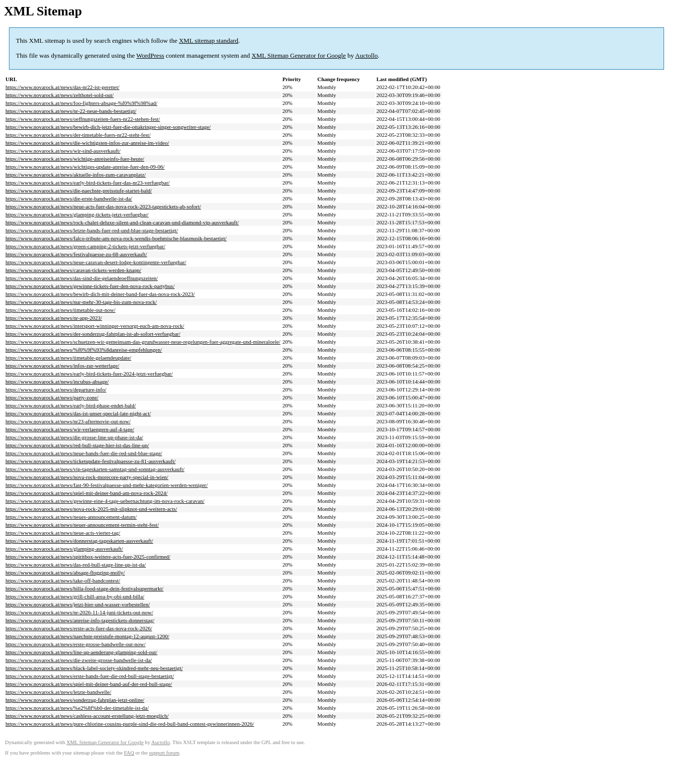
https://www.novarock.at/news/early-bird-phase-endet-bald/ (70, 405)
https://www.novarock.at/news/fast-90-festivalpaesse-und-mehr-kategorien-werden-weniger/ (106, 485)
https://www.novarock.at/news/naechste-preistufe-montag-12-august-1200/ (87, 636)
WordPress (150, 55)
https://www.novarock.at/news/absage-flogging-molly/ (65, 572)
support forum (164, 753)
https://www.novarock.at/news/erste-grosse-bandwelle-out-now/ (75, 644)
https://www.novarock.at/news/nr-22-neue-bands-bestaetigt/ (70, 111)
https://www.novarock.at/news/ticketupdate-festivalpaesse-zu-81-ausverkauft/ (90, 461)
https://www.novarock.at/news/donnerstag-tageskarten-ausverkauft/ (79, 541)
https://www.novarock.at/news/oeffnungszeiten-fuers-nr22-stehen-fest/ (82, 119)
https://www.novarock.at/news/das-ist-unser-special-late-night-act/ (78, 413)
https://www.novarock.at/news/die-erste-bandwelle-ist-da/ (68, 198)
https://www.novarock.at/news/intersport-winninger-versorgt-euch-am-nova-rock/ (94, 326)
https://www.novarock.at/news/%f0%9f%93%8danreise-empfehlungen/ (83, 350)
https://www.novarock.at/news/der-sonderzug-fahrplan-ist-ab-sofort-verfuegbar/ (93, 334)
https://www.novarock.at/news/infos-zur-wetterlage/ (62, 366)
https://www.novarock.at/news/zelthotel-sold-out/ (59, 95)
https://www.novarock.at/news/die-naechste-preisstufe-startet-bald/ (78, 190)
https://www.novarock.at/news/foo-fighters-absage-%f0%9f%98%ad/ (81, 103)
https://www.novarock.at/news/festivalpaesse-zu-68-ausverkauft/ (76, 254)
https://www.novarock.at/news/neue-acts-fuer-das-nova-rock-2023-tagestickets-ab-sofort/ (103, 206)
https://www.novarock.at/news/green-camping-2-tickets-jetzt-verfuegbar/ (85, 246)
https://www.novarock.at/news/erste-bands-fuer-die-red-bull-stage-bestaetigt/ (89, 676)
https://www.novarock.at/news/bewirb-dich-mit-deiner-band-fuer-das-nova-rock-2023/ (100, 294)
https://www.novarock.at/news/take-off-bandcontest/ (62, 580)
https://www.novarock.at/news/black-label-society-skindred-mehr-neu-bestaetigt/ (94, 668)
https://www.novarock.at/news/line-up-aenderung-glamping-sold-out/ (81, 652)
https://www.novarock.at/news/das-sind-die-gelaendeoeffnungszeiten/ (81, 278)
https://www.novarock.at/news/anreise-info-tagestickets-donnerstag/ (79, 620)
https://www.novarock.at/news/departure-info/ (55, 389)
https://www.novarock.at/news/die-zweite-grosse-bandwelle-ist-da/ (78, 660)
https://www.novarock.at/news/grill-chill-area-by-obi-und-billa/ (74, 596)
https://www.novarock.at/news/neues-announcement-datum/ (71, 517)
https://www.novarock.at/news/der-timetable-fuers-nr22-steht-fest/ (78, 135)
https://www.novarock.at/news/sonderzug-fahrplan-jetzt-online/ (74, 700)
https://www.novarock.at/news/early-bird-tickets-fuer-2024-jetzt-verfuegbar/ (89, 374)
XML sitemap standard (208, 40)
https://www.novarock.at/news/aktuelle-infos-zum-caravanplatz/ (75, 175)
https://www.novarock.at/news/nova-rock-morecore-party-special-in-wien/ (86, 477)
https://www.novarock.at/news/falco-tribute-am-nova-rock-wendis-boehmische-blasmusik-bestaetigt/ (116, 238)
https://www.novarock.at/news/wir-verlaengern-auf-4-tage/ (69, 429)
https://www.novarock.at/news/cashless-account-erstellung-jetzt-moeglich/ (87, 716)
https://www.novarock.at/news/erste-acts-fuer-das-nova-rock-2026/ (78, 628)
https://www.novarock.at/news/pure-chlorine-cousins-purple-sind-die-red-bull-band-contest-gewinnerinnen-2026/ (129, 724)
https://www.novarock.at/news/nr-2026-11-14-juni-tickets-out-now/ (79, 612)
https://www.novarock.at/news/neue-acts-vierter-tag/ (62, 533)
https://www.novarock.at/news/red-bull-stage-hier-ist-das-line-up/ (77, 445)
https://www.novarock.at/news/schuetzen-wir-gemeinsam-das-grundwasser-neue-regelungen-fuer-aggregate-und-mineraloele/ (143, 342)
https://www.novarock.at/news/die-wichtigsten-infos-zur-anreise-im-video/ (87, 143)
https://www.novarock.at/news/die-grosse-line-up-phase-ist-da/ (74, 437)
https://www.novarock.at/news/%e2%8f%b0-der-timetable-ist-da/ (77, 708)
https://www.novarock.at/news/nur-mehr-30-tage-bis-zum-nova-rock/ (81, 302)
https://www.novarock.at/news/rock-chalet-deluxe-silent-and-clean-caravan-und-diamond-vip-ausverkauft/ (122, 222)
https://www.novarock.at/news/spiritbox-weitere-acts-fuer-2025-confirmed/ (87, 557)
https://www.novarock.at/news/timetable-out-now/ (60, 310)
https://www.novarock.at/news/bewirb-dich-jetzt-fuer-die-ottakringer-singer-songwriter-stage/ (108, 127)
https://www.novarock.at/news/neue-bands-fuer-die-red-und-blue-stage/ (83, 453)
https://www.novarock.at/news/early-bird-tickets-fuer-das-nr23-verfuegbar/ (87, 183)
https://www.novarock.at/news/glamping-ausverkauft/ (64, 549)
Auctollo (366, 55)
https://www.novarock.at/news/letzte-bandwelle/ (58, 692)
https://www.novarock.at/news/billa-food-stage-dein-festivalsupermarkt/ (84, 588)
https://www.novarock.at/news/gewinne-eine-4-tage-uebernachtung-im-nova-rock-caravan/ (104, 501)
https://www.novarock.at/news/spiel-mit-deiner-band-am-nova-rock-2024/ (86, 493)
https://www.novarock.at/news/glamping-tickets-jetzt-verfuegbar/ (77, 214)
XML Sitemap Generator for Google (299, 55)
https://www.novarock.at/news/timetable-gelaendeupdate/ (68, 358)
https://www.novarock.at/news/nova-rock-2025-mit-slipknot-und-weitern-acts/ (91, 509)
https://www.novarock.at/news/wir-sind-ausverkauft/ (62, 151)
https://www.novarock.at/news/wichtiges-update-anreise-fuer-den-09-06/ (85, 167)
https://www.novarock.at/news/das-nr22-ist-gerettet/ (62, 87)
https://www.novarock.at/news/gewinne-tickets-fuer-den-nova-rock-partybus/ (90, 286)
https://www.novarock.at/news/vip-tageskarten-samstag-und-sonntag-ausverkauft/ (95, 469)
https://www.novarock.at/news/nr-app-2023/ (53, 318)
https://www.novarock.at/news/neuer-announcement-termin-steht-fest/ (82, 525)
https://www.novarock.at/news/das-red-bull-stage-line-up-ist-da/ (75, 565)
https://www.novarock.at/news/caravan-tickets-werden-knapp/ (73, 270)
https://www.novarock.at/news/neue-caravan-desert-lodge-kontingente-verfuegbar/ (95, 262)
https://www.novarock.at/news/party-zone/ (51, 397)
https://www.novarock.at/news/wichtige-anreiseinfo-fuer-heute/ (74, 159)
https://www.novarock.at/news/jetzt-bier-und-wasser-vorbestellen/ (77, 604)
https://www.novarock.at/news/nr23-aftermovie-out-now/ (68, 421)
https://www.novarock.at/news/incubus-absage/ (57, 381)
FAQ (129, 753)
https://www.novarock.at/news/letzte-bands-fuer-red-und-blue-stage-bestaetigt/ (91, 230)
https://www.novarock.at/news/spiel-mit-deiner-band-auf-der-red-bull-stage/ (88, 684)
